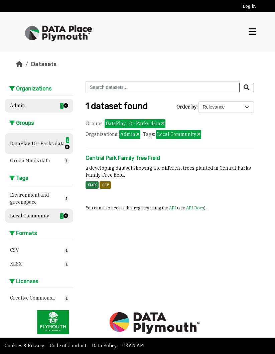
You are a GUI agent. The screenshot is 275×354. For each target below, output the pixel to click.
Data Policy (105, 346)
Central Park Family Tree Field (123, 158)
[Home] (19, 64)
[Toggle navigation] (252, 32)
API (172, 207)
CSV (105, 185)
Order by (186, 107)
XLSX (92, 185)
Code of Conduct (68, 346)
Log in (249, 6)
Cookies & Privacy (25, 346)
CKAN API (133, 346)
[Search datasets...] (163, 87)
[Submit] (246, 87)
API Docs (195, 207)
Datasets (43, 64)
